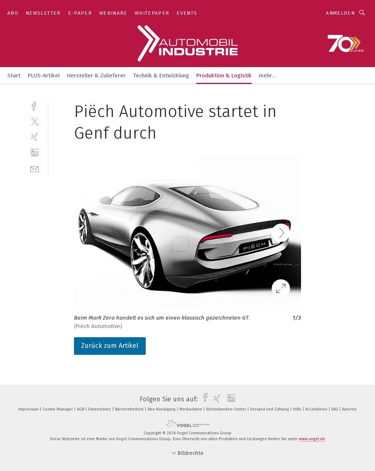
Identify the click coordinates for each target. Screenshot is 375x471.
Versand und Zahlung (270, 409)
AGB (81, 409)
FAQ (335, 409)
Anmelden (340, 13)
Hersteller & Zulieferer (96, 75)
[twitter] (34, 121)
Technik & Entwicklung (161, 75)
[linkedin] (34, 152)
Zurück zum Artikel (109, 346)
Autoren (349, 409)
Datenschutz (100, 409)
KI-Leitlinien (316, 409)
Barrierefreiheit (130, 409)
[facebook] (34, 105)
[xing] (34, 136)
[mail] (34, 168)
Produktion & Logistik (224, 75)
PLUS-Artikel (44, 75)
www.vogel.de (312, 439)
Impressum (29, 409)
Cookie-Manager (58, 409)
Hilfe (297, 409)
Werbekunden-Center (226, 409)
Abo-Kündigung (162, 409)
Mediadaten (191, 409)
